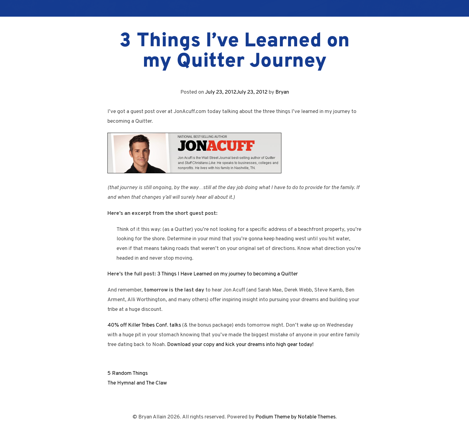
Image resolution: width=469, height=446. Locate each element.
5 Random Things (127, 373)
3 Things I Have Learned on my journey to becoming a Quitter (227, 274)
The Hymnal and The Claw (137, 383)
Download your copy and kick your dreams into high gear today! (240, 344)
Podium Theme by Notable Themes (295, 417)
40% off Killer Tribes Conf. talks (144, 325)
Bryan (282, 92)
